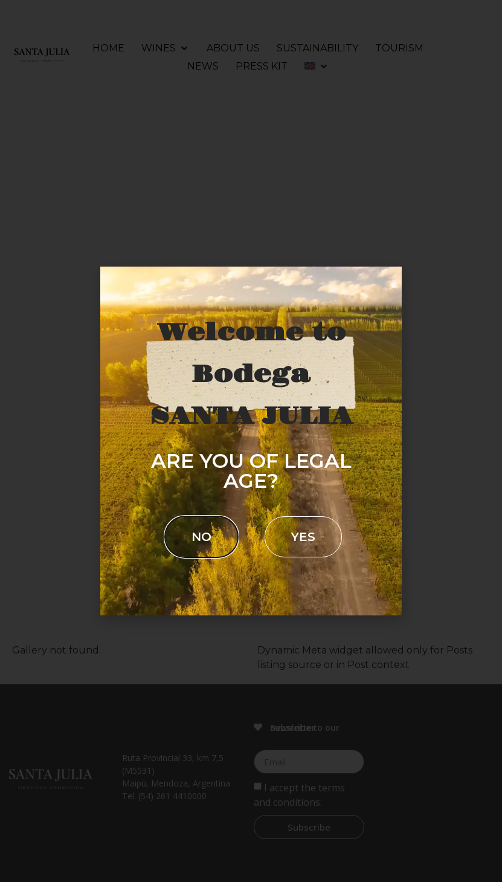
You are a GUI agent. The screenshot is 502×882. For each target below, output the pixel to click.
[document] (251, 441)
